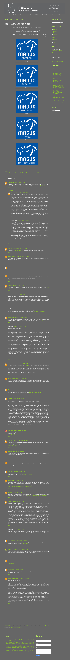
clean (23, 645)
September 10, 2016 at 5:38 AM (20, 248)
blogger (17, 647)
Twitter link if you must (58, 61)
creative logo (21, 269)
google (21, 639)
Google (55, 34)
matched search (21, 649)
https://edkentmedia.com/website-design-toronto (20, 486)
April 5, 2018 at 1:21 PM (19, 471)
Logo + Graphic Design (43, 15)
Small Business (56, 41)
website (11, 645)
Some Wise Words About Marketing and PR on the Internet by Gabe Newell (58, 92)
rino (33, 646)
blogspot (21, 647)
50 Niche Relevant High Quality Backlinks (37, 495)
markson (10, 182)
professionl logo (43, 185)
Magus (30, 172)
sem (33, 642)
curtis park (24, 650)
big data (18, 646)
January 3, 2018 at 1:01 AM (21, 317)
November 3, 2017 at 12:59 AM (21, 308)
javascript (17, 651)
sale (33, 649)
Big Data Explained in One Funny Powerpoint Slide (58, 97)
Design (55, 31)
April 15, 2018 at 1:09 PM (19, 529)
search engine (30, 641)
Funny (54, 32)
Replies (11, 190)
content (20, 650)
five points (32, 650)
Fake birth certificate (13, 578)
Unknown (13, 192)
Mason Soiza (11, 554)
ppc (13, 642)
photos (32, 645)
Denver (55, 29)
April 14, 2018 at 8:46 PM (22, 192)
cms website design (12, 434)
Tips (54, 42)
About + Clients (52, 15)
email (28, 650)
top (12, 650)
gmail (7, 649)
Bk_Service (10, 430)
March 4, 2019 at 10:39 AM (17, 569)
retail (28, 651)
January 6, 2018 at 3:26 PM (20, 326)
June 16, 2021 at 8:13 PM (23, 578)
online (22, 642)
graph (11, 651)
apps (30, 643)
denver (18, 642)
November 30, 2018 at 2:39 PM (21, 549)
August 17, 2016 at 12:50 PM (18, 182)
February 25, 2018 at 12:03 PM (21, 440)
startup (9, 650)
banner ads (16, 650)
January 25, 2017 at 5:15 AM (19, 267)
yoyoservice (10, 549)
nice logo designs (18, 250)
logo (27, 172)
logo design (27, 365)
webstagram (26, 543)
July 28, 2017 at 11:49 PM (18, 285)
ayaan (9, 389)
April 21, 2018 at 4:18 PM (23, 220)
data (21, 646)
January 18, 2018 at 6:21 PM (19, 398)
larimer (16, 649)
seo (16, 643)
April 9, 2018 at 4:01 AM (16, 492)
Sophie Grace (11, 540)
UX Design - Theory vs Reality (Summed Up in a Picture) (58, 82)
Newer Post (7, 625)
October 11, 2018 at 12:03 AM (21, 540)
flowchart (7, 651)
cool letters (42, 320)
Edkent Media (11, 456)
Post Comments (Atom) (16, 627)
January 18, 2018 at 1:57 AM (17, 389)
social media (21, 643)
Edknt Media (23, 534)
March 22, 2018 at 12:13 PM (20, 462)
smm (7, 650)
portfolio (37, 172)
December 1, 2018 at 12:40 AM (19, 560)
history (9, 649)
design (17, 172)
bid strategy (18, 645)
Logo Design (26, 383)
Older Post (46, 625)
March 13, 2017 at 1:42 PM (20, 275)
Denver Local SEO (28, 15)
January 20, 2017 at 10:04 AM (22, 256)
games (24, 172)
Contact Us (59, 15)
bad (14, 647)
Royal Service (11, 275)
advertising (9, 641)
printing (7, 646)
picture (33, 172)
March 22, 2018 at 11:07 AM (17, 451)
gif (33, 647)
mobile (26, 649)
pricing (30, 646)
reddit (30, 642)
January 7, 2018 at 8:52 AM (24, 363)
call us (9, 261)
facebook (25, 647)
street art (10, 647)
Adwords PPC (35, 15)
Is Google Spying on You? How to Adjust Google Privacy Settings (58, 86)
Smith (9, 451)
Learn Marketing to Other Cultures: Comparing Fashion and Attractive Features (57, 76)
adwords (8, 642)
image (13, 649)
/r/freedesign (11, 172)
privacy (30, 649)
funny (16, 639)
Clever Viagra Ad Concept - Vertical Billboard (57, 70)
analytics (26, 643)
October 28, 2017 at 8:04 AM (20, 294)
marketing (9, 639)
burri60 (9, 560)
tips (16, 642)
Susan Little (11, 378)
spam (7, 647)
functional (30, 647)
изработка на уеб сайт (14, 302)
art (15, 172)
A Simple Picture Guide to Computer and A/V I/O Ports (58, 102)
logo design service (12, 445)
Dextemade (10, 462)
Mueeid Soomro (11, 256)
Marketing (55, 36)
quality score (23, 651)
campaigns (8, 643)
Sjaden (9, 492)
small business (20, 641)
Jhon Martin (10, 471)
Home (10, 15)
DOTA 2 (21, 172)
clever (32, 643)
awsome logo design (12, 363)
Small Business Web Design (18, 15)
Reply (9, 187)
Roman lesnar (11, 317)
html (14, 651)
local (11, 642)
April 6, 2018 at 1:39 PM (17, 480)
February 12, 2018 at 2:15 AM (19, 430)
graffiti (27, 646)
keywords (13, 643)
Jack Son (10, 480)
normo (9, 569)
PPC (54, 37)
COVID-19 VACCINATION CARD (15, 591)
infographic (27, 645)
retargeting (32, 651)
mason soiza (11, 563)
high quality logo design (39, 311)
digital (23, 646)
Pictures (55, 39)
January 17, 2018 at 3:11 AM (20, 378)
